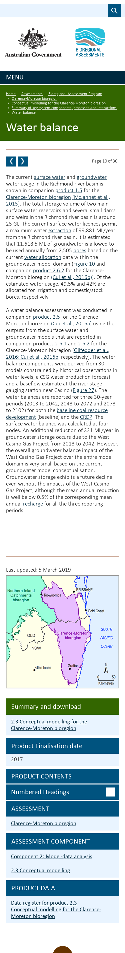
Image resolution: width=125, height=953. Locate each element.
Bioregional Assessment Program (75, 94)
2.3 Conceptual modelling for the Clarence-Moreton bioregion (49, 725)
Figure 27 (83, 390)
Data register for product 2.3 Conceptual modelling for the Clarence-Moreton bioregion (56, 909)
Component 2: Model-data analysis (51, 856)
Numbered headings (40, 791)
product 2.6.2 (48, 271)
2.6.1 (61, 344)
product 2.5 (46, 317)
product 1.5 (68, 191)
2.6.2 (84, 344)
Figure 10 (84, 264)
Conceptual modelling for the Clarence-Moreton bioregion (59, 103)
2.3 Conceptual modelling (40, 870)
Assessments (32, 94)
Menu (15, 77)
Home (11, 94)
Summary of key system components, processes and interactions (64, 108)
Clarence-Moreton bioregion (34, 99)
